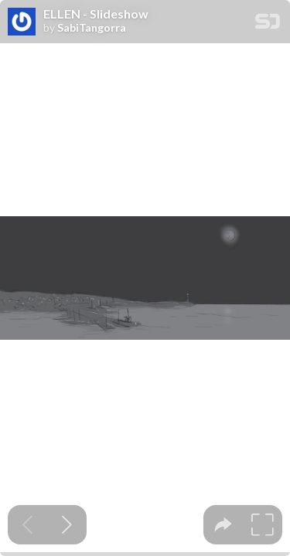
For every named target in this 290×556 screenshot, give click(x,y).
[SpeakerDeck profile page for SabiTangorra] (22, 22)
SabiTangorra (91, 27)
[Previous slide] (27, 524)
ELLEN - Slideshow (95, 14)
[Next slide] (66, 524)
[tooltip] (223, 524)
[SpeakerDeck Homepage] (267, 24)
